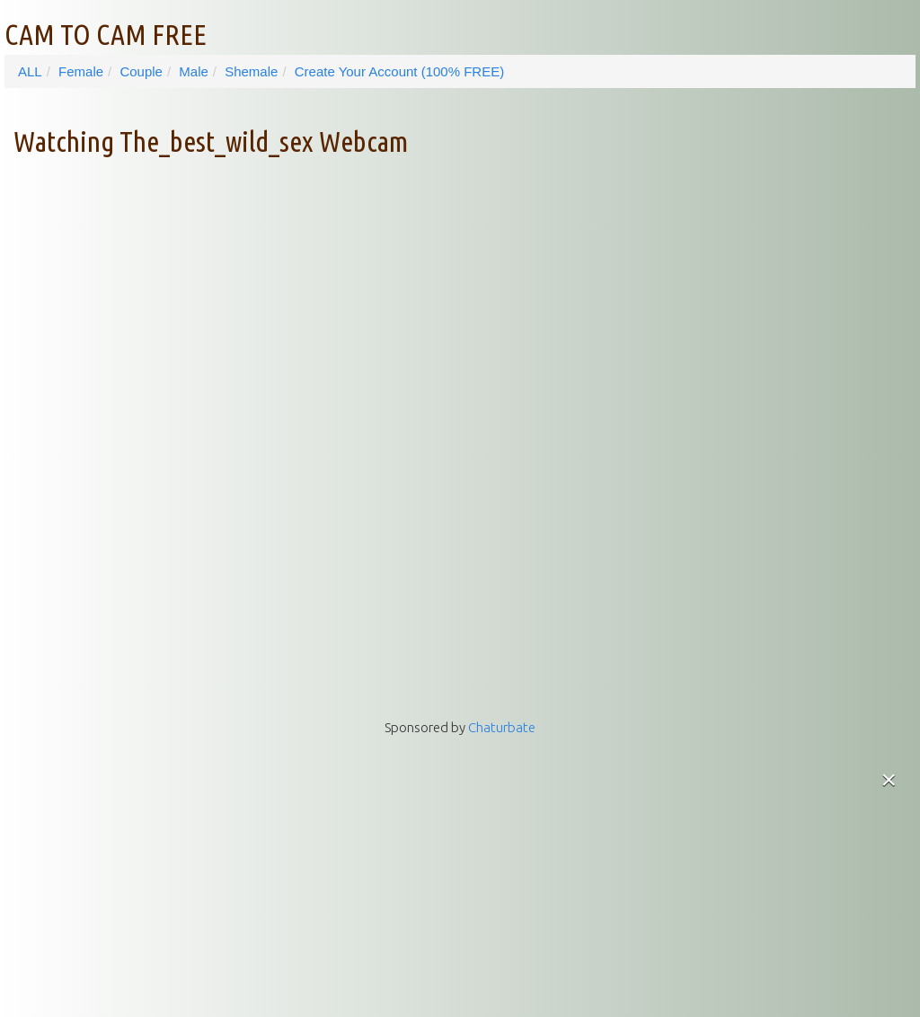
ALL (30, 71)
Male (193, 71)
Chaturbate (501, 727)
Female (80, 71)
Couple (141, 71)
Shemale (251, 71)
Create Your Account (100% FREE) (399, 71)
